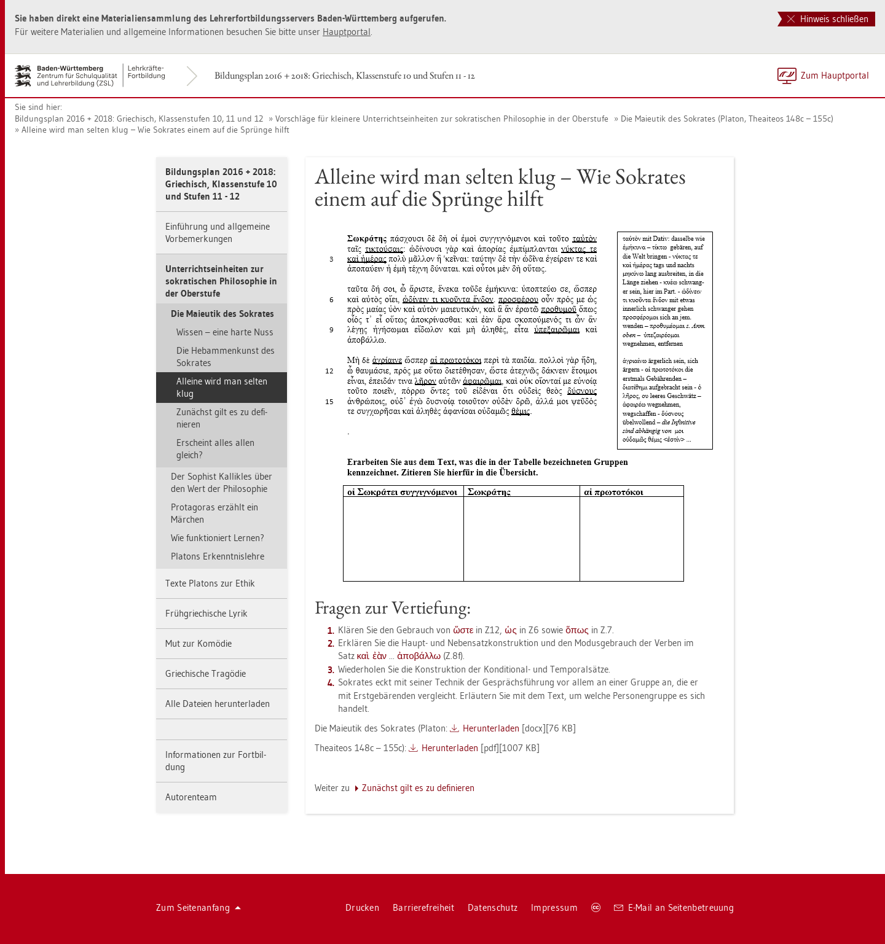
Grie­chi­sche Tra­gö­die (205, 673)
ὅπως (577, 630)
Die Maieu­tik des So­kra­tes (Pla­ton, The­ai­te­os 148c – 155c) (727, 118)
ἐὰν (379, 655)
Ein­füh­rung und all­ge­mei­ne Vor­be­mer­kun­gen (217, 232)
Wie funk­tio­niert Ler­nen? (217, 538)
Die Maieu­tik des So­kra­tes (222, 313)
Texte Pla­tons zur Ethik (210, 583)
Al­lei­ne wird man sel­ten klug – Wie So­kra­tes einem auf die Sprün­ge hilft (155, 129)
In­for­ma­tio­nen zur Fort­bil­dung (215, 761)
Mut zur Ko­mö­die (198, 643)
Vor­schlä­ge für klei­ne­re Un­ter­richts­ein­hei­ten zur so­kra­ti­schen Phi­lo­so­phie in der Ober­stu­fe (441, 118)
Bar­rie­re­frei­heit (423, 907)
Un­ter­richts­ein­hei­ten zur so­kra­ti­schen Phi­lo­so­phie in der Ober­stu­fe (221, 281)
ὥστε (463, 630)
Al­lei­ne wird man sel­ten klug (221, 387)
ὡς (510, 630)
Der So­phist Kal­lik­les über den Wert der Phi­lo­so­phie (221, 482)
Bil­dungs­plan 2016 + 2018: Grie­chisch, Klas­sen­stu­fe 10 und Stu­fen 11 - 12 (344, 75)
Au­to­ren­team (191, 797)
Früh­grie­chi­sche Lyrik (206, 613)
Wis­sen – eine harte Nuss (224, 332)
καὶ (363, 655)
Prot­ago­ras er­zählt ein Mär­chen (214, 513)
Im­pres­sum (554, 907)
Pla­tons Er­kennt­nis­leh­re (217, 556)
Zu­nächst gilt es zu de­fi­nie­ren (221, 418)
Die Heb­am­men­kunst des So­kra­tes (225, 357)
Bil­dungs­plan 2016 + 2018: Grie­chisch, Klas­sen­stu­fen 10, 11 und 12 (139, 118)
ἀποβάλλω (419, 655)
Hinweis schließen (827, 19)
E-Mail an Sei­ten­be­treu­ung (674, 907)
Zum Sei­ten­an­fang (198, 907)
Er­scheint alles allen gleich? (215, 449)
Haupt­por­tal (347, 31)
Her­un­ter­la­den (491, 728)
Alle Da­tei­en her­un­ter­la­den (217, 703)
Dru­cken (362, 907)
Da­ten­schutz (492, 907)
